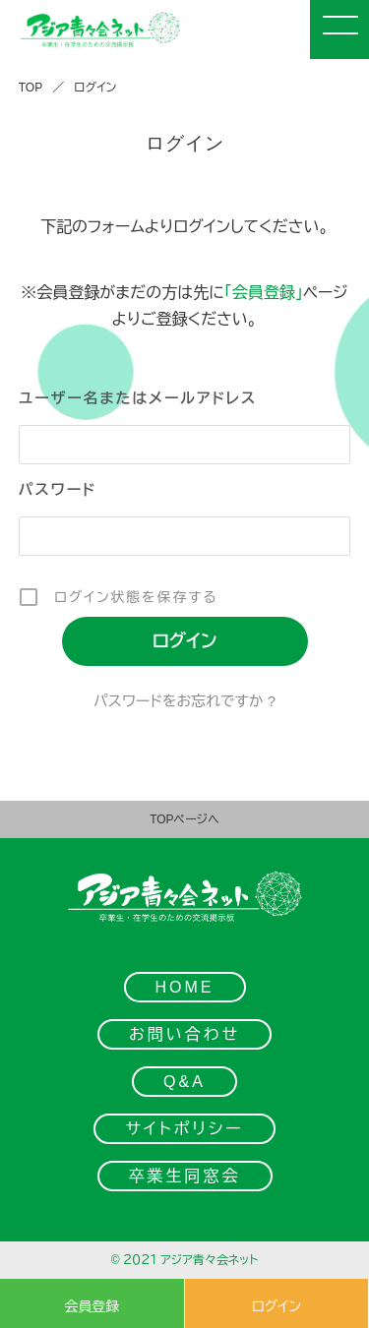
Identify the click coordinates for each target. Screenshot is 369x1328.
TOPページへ (184, 819)
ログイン (276, 1306)
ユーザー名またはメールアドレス (138, 398)
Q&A (184, 1081)
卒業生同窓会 (185, 1176)
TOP (30, 87)
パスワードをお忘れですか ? (184, 701)
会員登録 (91, 1306)
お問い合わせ (184, 1034)
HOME (185, 987)
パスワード (58, 489)
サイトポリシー (184, 1128)
